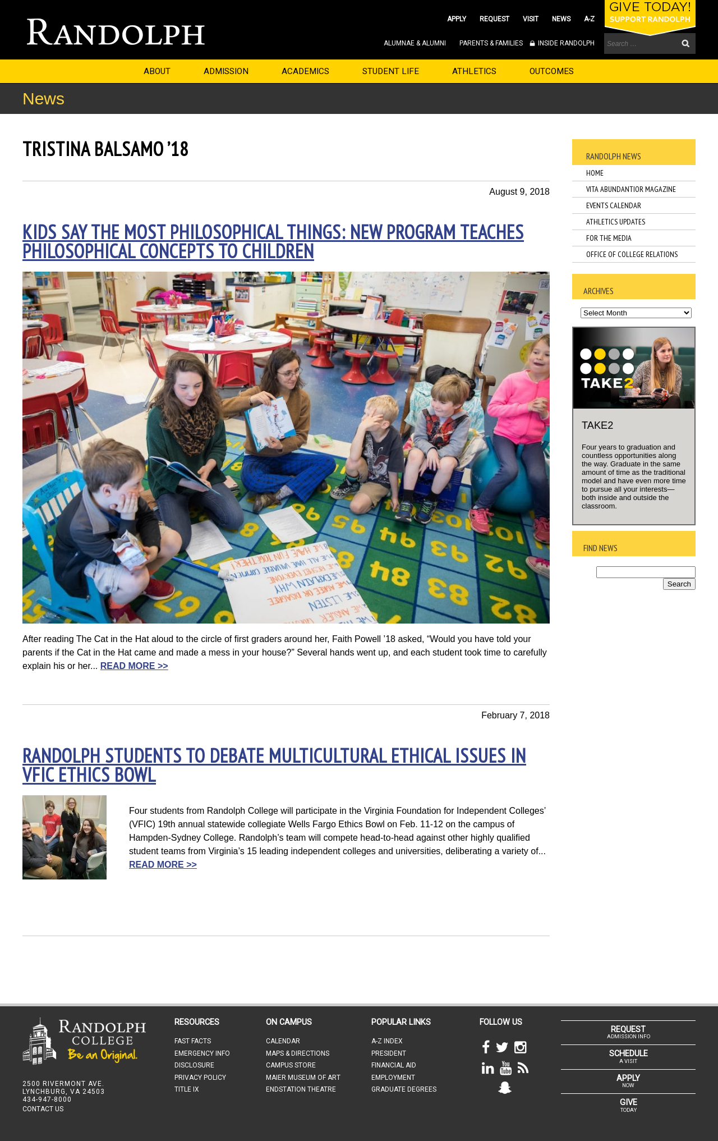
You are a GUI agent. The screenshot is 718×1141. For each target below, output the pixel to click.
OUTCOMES (552, 71)
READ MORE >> (134, 666)
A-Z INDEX (387, 1041)
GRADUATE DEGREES (403, 1089)
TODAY (628, 1105)
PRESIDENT (388, 1053)
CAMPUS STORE (291, 1065)
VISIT (530, 19)
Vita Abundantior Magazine (631, 189)
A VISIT (628, 1056)
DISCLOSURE (194, 1065)
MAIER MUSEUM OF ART (303, 1078)
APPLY (456, 19)
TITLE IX (186, 1089)
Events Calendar (613, 205)
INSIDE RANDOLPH (565, 43)
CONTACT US (42, 1109)
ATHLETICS (474, 71)
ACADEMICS (305, 71)
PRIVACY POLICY (200, 1078)
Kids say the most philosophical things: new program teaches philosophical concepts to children (273, 241)
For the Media (609, 238)
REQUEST (494, 19)
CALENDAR (283, 1041)
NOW (628, 1081)
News (43, 98)
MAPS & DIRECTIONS (297, 1053)
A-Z (589, 19)
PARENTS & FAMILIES (491, 43)
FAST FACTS (192, 1041)
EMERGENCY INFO (202, 1053)
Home (595, 173)
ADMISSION (226, 71)
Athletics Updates (615, 222)
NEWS (561, 19)
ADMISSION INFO (628, 1032)
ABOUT (157, 71)
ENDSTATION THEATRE (301, 1089)
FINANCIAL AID (393, 1065)
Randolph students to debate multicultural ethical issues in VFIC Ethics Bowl (274, 765)
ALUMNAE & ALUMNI (415, 43)
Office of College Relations (632, 254)
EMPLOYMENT (393, 1078)
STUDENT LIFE (390, 71)
